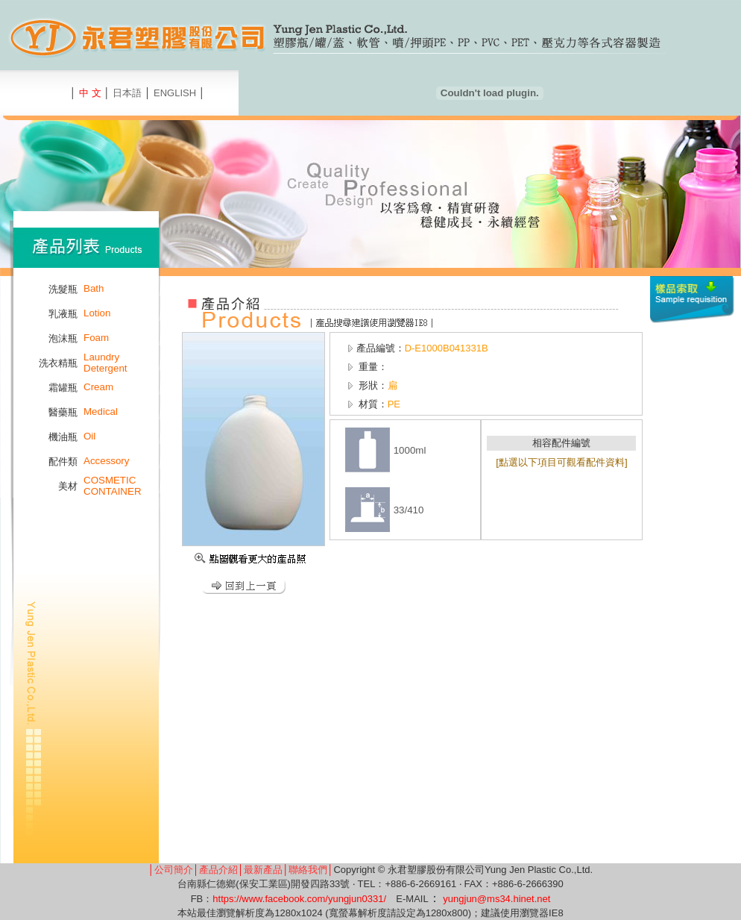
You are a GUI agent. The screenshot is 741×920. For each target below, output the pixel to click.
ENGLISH (175, 92)
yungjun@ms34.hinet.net (496, 898)
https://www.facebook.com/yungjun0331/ (299, 898)
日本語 (127, 92)
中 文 (90, 92)
